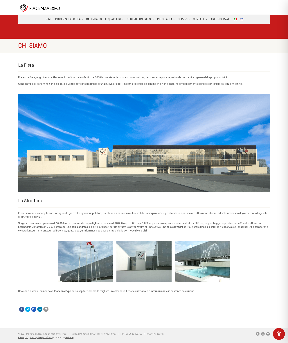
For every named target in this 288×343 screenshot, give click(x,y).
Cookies (47, 337)
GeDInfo (69, 337)
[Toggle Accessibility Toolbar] (279, 334)
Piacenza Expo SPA (69, 19)
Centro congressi (140, 19)
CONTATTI (200, 19)
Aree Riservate (221, 19)
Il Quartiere (114, 19)
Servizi (184, 19)
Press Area (166, 19)
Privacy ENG (36, 337)
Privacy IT (23, 337)
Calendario (94, 19)
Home (48, 19)
